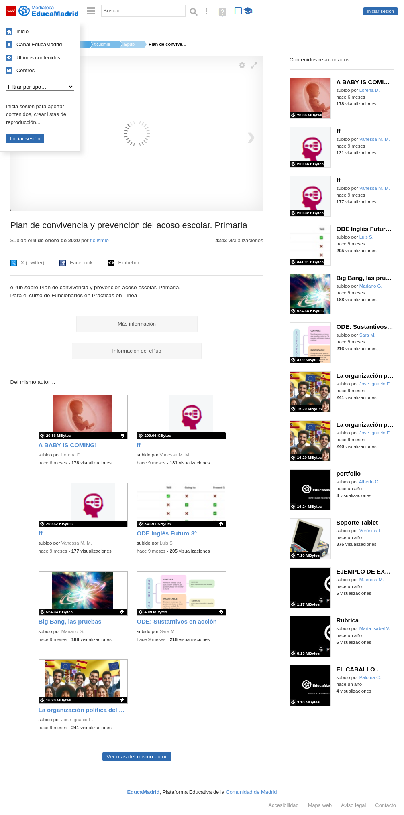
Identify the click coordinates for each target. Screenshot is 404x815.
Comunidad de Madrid (251, 792)
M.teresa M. (371, 579)
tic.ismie (102, 44)
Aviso (353, 805)
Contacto (385, 805)
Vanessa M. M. (175, 454)
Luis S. (167, 543)
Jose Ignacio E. (77, 719)
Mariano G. (72, 631)
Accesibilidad (283, 805)
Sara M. (168, 631)
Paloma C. (370, 677)
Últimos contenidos (38, 58)
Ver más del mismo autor (136, 757)
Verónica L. (371, 530)
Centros (25, 70)
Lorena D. (71, 454)
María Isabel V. (374, 628)
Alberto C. (369, 481)
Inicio (22, 31)
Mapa (320, 805)
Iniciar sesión (380, 11)
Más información (137, 324)
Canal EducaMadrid (39, 44)
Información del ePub (136, 351)
